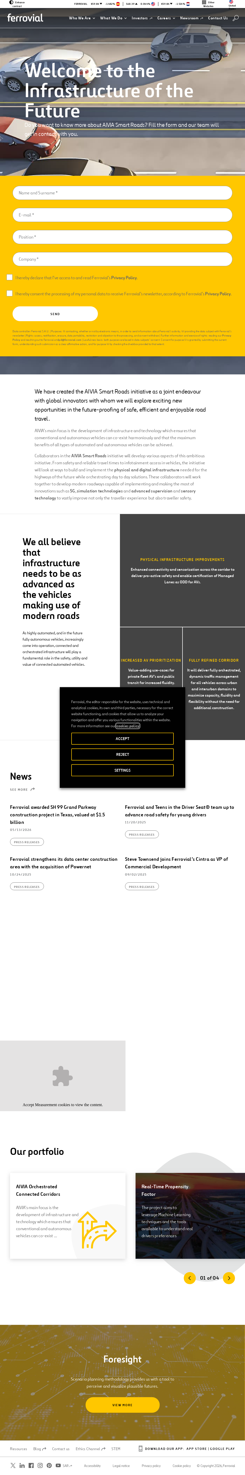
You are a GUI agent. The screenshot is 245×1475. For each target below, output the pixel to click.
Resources (18, 1449)
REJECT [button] (122, 754)
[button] (82, 18)
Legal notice (121, 1466)
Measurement (46, 1105)
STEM (115, 1449)
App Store (197, 1449)
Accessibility (92, 1466)
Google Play (222, 1449)
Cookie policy (182, 1466)
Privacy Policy (124, 277)
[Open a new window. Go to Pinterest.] (49, 1465)
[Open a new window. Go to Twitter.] (13, 1465)
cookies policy (127, 726)
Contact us (61, 1449)
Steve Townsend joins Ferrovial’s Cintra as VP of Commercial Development (176, 863)
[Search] (235, 18)
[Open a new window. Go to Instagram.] (40, 1465)
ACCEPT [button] (122, 738)
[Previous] (190, 1278)
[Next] (229, 1278)
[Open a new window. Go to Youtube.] (58, 1465)
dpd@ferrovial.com (69, 340)
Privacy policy (151, 1466)
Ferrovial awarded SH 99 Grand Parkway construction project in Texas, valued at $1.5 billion (57, 814)
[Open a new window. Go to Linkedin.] (22, 1465)
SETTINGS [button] (122, 770)
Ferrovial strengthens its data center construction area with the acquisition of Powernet (64, 863)
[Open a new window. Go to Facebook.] (31, 1465)
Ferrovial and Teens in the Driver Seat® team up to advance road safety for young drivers (179, 811)
